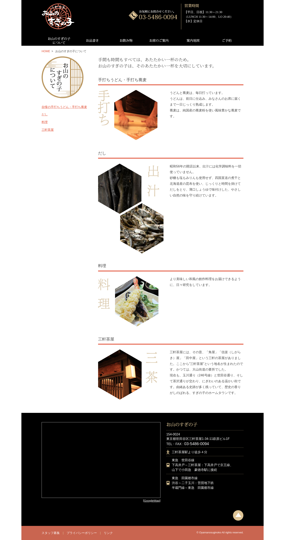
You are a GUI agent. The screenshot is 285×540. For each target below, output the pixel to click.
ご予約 (226, 40)
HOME (46, 51)
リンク (108, 533)
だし (45, 114)
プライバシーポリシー (82, 533)
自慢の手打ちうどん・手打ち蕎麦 (64, 107)
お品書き (92, 40)
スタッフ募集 (51, 533)
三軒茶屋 (48, 129)
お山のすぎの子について (58, 40)
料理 (45, 122)
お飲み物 (125, 40)
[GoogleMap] (151, 500)
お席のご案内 (159, 40)
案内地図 (193, 40)
